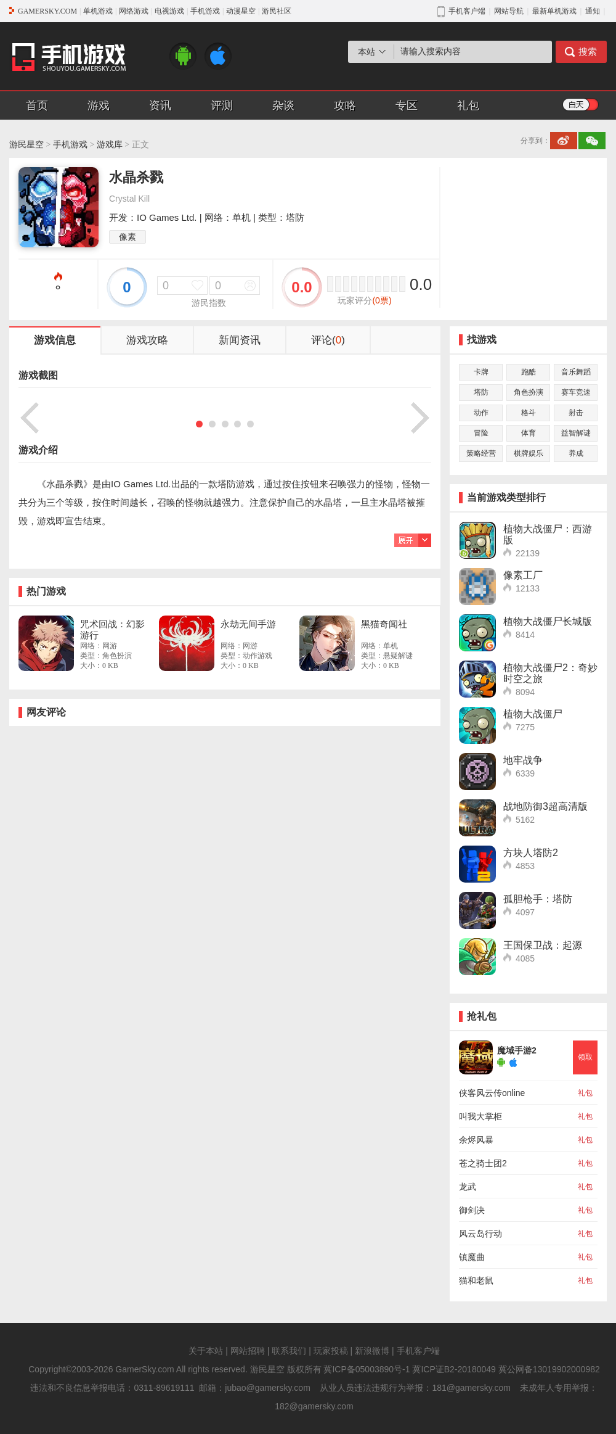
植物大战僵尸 (532, 714)
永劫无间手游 (248, 624)
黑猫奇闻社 (384, 624)
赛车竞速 (576, 392)
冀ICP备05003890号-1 (366, 1369)
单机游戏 (98, 11)
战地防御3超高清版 (545, 806)
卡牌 (481, 372)
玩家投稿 (331, 1351)
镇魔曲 (472, 1257)
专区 (406, 105)
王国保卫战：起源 (542, 945)
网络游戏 (133, 11)
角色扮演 (528, 392)
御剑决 (472, 1210)
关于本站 (205, 1351)
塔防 (481, 392)
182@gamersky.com (314, 1406)
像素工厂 (523, 575)
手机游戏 (205, 11)
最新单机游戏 (554, 11)
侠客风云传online (492, 1093)
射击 (576, 412)
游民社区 (276, 11)
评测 (222, 105)
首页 (37, 105)
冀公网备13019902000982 (549, 1369)
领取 (585, 1057)
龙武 (467, 1187)
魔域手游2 (517, 1050)
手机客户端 (418, 1351)
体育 (528, 433)
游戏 (98, 105)
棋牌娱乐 (528, 453)
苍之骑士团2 (483, 1163)
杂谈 (283, 105)
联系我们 (289, 1351)
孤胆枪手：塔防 (537, 899)
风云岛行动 (480, 1233)
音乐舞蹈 (576, 372)
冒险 (481, 433)
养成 (576, 453)
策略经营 (481, 453)
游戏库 (110, 144)
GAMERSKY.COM (47, 11)
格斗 (528, 412)
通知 (592, 11)
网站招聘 (247, 1351)
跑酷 (528, 372)
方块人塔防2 (530, 852)
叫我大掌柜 (480, 1116)
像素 (127, 237)
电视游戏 (169, 11)
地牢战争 (523, 760)
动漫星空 (241, 11)
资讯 (160, 105)
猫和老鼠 (476, 1280)
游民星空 (26, 144)
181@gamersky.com (471, 1388)
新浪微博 (372, 1351)
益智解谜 (576, 433)
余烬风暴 (476, 1140)
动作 (481, 412)
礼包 (468, 105)
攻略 (345, 105)
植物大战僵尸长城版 (547, 621)
